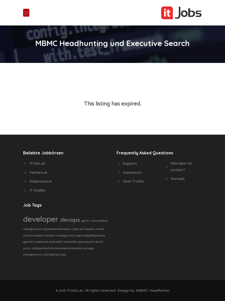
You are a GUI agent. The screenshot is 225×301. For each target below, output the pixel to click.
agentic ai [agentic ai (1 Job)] (30, 242)
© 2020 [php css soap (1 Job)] (61, 290)
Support (130, 163)
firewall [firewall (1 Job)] (89, 229)
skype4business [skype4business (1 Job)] (94, 235)
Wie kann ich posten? (181, 166)
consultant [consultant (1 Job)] (56, 242)
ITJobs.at (37, 163)
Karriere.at (38, 172)
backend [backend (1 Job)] (43, 242)
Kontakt (178, 178)
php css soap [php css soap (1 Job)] (58, 254)
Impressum (132, 172)
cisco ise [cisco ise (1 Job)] (78, 229)
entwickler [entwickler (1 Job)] (71, 242)
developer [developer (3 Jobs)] (41, 219)
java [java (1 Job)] (81, 242)
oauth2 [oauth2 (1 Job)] (90, 242)
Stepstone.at (40, 181)
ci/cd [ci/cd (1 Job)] (46, 254)
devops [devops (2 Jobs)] (70, 220)
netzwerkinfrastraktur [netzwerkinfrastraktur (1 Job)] (57, 229)
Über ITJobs (133, 181)
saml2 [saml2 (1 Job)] (99, 242)
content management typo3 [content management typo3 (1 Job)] (64, 235)
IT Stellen (37, 190)
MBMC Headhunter (153, 290)
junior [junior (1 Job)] (27, 248)
